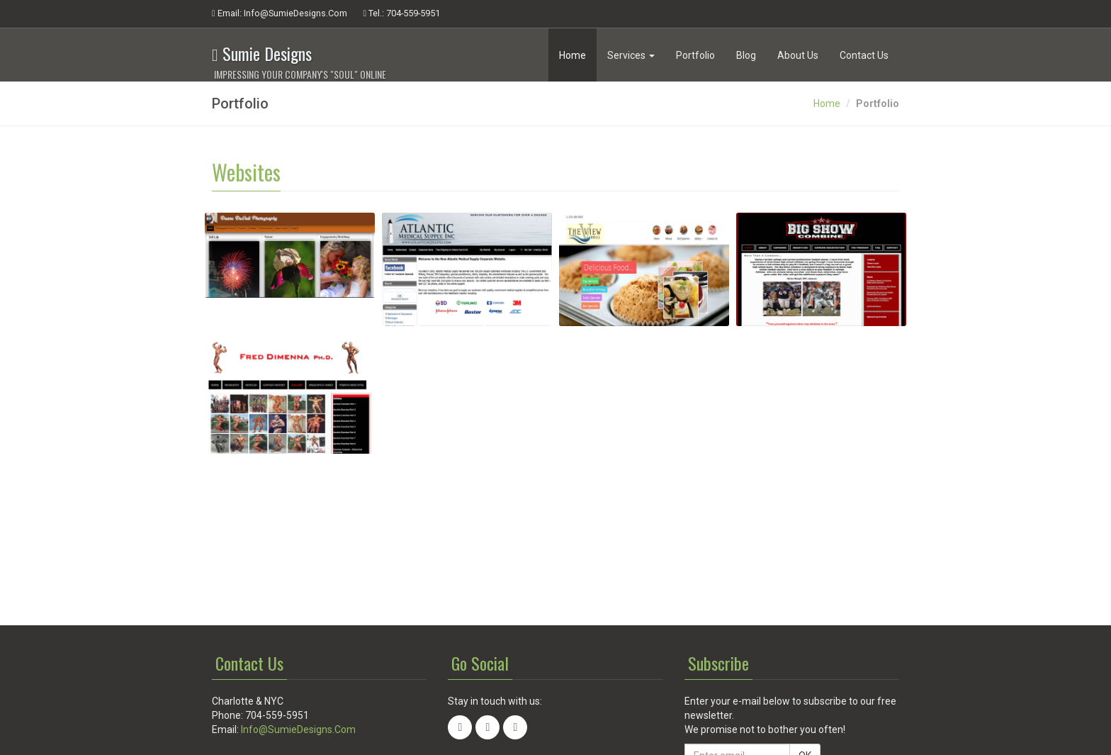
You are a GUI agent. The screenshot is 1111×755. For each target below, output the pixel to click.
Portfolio (695, 55)
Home (572, 55)
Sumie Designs (299, 52)
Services (631, 55)
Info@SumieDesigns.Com (298, 729)
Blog (746, 55)
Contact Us (864, 55)
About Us (797, 55)
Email (279, 13)
